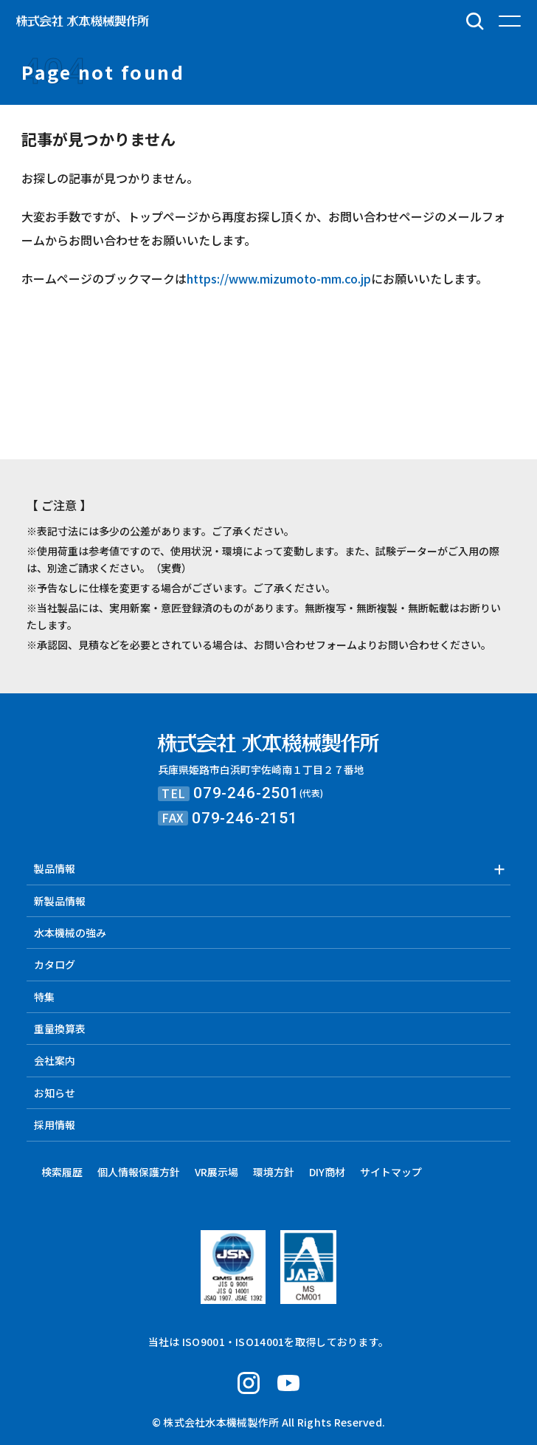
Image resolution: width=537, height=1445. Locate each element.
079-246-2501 (246, 793)
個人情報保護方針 (138, 1171)
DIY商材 (327, 1171)
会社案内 (54, 1060)
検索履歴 (62, 1171)
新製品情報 (60, 900)
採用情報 (54, 1124)
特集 (44, 996)
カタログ (54, 964)
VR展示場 (216, 1171)
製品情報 (54, 868)
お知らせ (54, 1092)
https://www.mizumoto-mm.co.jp (279, 278)
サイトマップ (391, 1171)
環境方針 (273, 1171)
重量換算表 (60, 1028)
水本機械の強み (70, 932)
